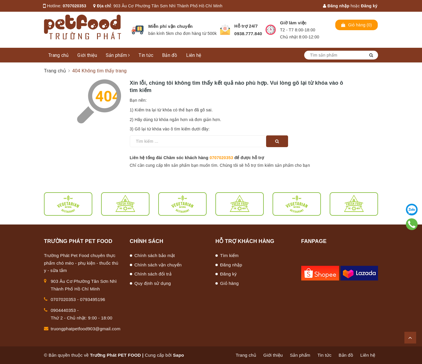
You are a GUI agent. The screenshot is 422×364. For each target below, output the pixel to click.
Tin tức (146, 55)
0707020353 (74, 6)
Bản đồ (169, 55)
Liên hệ (193, 55)
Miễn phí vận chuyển (170, 26)
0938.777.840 (248, 33)
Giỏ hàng (229, 283)
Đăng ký (369, 6)
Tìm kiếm (229, 255)
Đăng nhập (336, 6)
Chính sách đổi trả (153, 273)
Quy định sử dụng (153, 283)
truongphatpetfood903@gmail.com (85, 328)
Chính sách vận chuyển (158, 264)
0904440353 (63, 310)
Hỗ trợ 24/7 (246, 25)
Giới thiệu (87, 55)
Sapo (178, 355)
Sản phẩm (118, 55)
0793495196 (92, 299)
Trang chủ (58, 55)
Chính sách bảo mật (155, 255)
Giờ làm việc (293, 22)
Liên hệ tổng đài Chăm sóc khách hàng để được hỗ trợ (197, 157)
